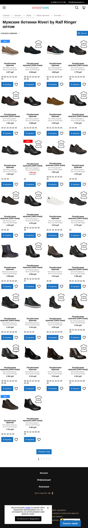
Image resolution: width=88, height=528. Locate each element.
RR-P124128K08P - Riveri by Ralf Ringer (55, 222)
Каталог (17, 15)
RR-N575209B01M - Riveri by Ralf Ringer (78, 273)
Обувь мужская (42, 15)
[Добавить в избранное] (16, 84)
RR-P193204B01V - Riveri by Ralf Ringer (78, 120)
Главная (6, 15)
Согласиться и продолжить (28, 519)
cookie (27, 508)
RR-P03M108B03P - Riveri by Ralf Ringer (55, 69)
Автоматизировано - (61, 520)
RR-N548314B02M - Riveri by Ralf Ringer (78, 373)
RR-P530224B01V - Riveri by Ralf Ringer (32, 220)
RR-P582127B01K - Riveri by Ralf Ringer (32, 120)
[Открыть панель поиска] (76, 7)
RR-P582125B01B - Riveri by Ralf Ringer (10, 171)
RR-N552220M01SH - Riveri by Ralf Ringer (55, 324)
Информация (44, 480)
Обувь (28, 15)
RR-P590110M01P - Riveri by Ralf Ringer (78, 69)
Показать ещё (44, 452)
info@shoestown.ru (76, 2)
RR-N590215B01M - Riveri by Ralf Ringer (32, 271)
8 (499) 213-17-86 (58, 2)
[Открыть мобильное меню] (4, 7)
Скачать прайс (70, 523)
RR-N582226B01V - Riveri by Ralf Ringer (32, 424)
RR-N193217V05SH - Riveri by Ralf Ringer (55, 273)
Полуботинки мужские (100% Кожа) (32, 64)
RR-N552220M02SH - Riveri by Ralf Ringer (78, 322)
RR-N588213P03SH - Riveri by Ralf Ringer (32, 324)
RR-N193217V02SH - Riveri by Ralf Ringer (55, 373)
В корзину (7, 84)
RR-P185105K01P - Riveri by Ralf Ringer (78, 222)
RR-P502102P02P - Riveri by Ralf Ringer (55, 169)
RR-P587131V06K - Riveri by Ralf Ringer (10, 69)
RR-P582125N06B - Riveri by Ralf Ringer (55, 120)
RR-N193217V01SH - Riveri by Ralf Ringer (32, 373)
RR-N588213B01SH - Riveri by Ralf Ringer (10, 324)
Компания (44, 487)
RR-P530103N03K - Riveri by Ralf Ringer (32, 69)
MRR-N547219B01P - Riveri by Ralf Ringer (32, 169)
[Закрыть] (48, 508)
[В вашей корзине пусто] (83, 7)
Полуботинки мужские (10, 64)
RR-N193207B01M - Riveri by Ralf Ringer (10, 373)
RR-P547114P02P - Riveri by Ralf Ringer (78, 171)
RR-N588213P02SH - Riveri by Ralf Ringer (10, 426)
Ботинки (57, 15)
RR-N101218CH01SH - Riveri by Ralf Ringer (10, 273)
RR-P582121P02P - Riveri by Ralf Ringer (10, 222)
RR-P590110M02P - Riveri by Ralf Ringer (10, 120)
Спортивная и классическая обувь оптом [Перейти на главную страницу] (40, 7)
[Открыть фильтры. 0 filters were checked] (82, 33)
